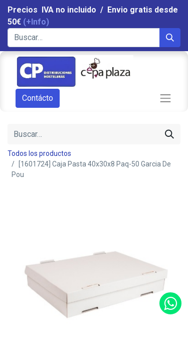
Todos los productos (39, 153)
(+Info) (36, 22)
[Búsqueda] (169, 37)
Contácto (37, 98)
